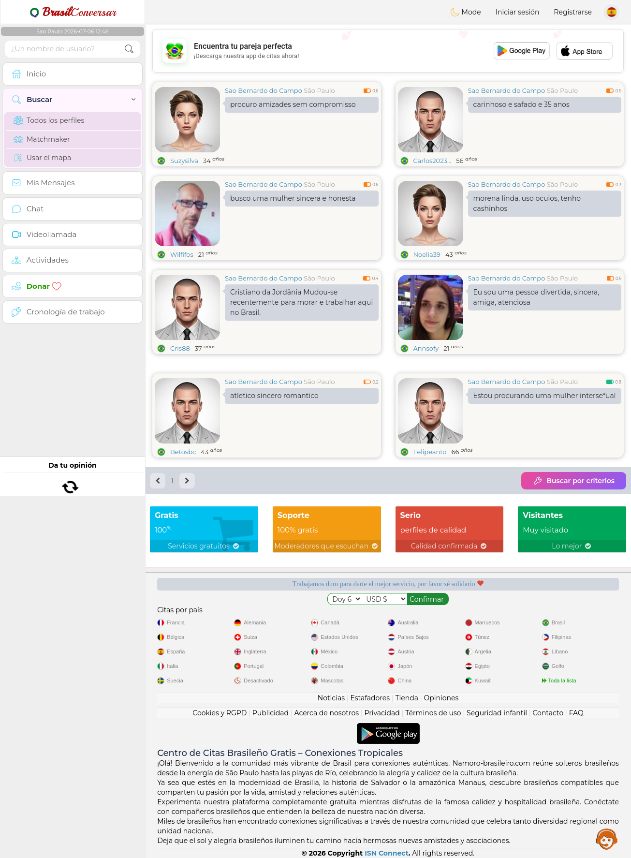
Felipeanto (430, 452)
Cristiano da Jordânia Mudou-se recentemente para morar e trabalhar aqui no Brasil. (301, 302)
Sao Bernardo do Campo (263, 90)
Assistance (606, 839)
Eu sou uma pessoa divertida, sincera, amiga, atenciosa (536, 297)
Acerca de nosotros (326, 713)
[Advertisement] (388, 51)
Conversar (72, 12)
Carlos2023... (432, 160)
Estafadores (370, 698)
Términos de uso (433, 713)
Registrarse (573, 12)
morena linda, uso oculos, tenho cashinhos (527, 203)
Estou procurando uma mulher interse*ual (544, 395)
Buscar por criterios (574, 481)
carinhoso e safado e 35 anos (521, 104)
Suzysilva (184, 160)
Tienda (407, 698)
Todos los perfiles (49, 120)
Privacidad (382, 713)
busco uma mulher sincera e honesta (292, 198)
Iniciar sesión (518, 12)
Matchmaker (42, 139)
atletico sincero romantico (274, 395)
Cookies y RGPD (219, 713)
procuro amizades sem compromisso (293, 104)
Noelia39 (427, 254)
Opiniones (441, 698)
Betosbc (183, 452)
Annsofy (426, 348)
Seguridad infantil (497, 713)
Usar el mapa (42, 158)
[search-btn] (129, 49)
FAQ (576, 713)
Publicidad (270, 713)
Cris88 (180, 348)
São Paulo (319, 90)
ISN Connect (387, 853)
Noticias (331, 698)
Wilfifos (181, 254)
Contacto (548, 713)
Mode (465, 12)
